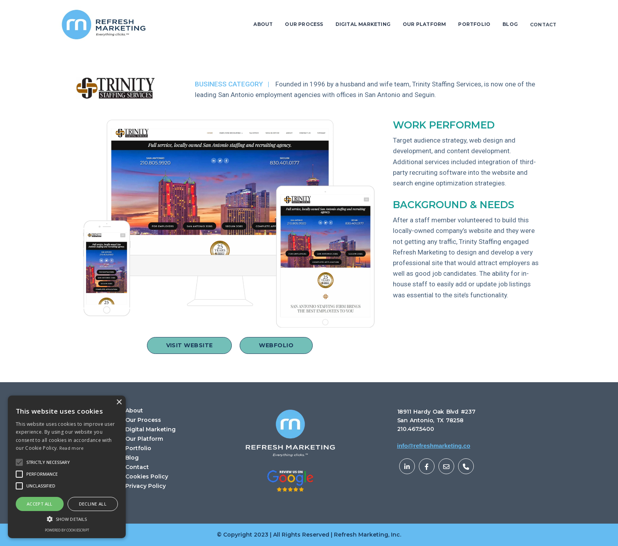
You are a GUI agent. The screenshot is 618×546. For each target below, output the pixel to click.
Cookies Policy (146, 476)
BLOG (510, 24)
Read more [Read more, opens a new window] (71, 448)
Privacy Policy (145, 486)
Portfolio (138, 448)
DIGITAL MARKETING (363, 24)
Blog (132, 457)
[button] (48, 462)
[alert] (67, 467)
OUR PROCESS (304, 24)
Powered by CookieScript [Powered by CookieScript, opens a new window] (67, 530)
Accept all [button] (40, 504)
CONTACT (543, 24)
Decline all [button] (92, 504)
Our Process (143, 420)
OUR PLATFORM (424, 24)
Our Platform (144, 439)
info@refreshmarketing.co (433, 445)
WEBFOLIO (276, 345)
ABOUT (263, 24)
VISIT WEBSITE (189, 345)
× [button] (119, 402)
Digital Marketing (150, 429)
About (134, 410)
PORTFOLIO (474, 24)
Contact (137, 467)
